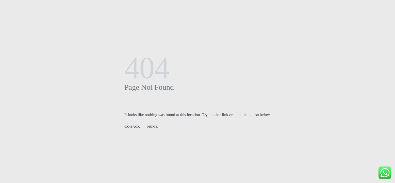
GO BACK (132, 126)
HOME (152, 126)
